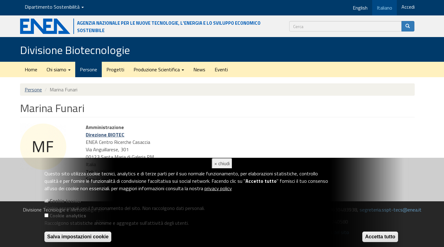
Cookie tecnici (65, 200)
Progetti (115, 69)
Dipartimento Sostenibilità (54, 6)
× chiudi (222, 163)
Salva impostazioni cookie (78, 236)
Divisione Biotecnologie (75, 49)
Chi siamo (59, 69)
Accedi (408, 6)
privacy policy (218, 188)
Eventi (221, 69)
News (199, 69)
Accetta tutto (380, 236)
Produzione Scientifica (159, 69)
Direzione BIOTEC (105, 134)
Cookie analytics (68, 215)
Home (31, 69)
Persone (88, 69)
